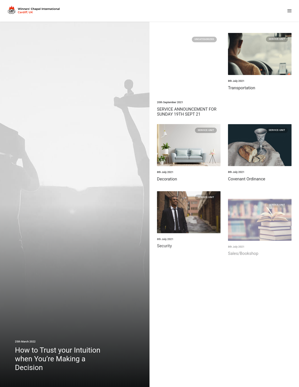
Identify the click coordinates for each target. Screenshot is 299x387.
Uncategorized (204, 39)
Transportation (241, 87)
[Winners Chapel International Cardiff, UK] (34, 11)
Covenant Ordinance (246, 181)
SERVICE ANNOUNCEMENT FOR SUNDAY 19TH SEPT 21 (186, 112)
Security (164, 259)
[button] (289, 11)
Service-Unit (277, 39)
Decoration (167, 179)
